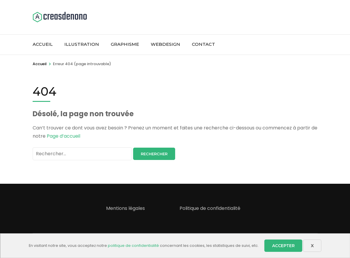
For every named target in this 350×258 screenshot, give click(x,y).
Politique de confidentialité (210, 208)
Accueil (43, 44)
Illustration (81, 44)
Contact (203, 44)
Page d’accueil (63, 136)
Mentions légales (125, 208)
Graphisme (125, 44)
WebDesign (165, 44)
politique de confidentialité (133, 245)
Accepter (283, 245)
